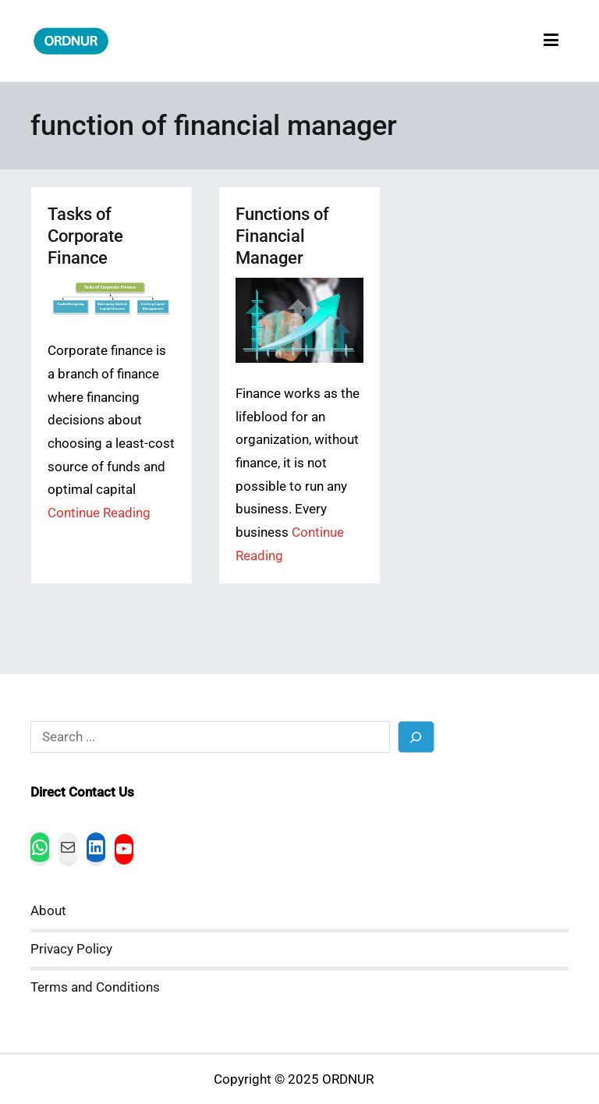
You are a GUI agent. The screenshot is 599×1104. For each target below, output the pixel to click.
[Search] (416, 737)
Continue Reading (99, 513)
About (48, 910)
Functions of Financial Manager (282, 236)
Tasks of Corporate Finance (85, 236)
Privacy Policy (71, 949)
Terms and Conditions (95, 987)
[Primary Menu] (551, 40)
